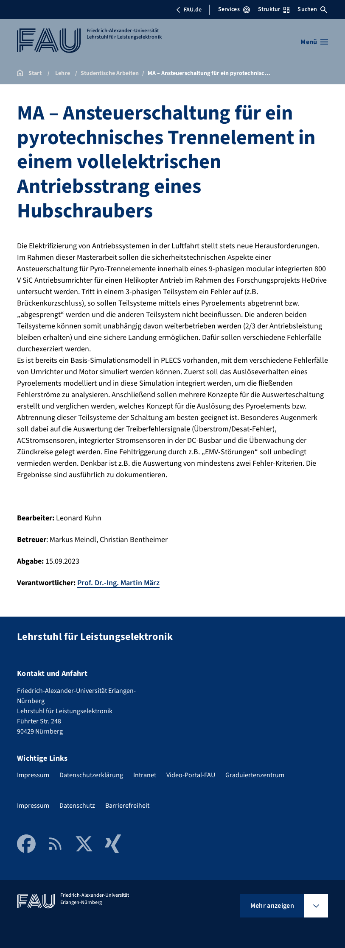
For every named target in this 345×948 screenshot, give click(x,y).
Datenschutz (77, 805)
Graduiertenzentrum (254, 775)
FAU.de (189, 10)
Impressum (33, 775)
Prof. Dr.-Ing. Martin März (118, 583)
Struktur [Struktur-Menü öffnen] (273, 9)
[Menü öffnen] (314, 42)
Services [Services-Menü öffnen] (234, 9)
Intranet (144, 775)
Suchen (312, 9)
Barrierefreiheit (127, 805)
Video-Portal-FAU (190, 775)
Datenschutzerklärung (91, 775)
